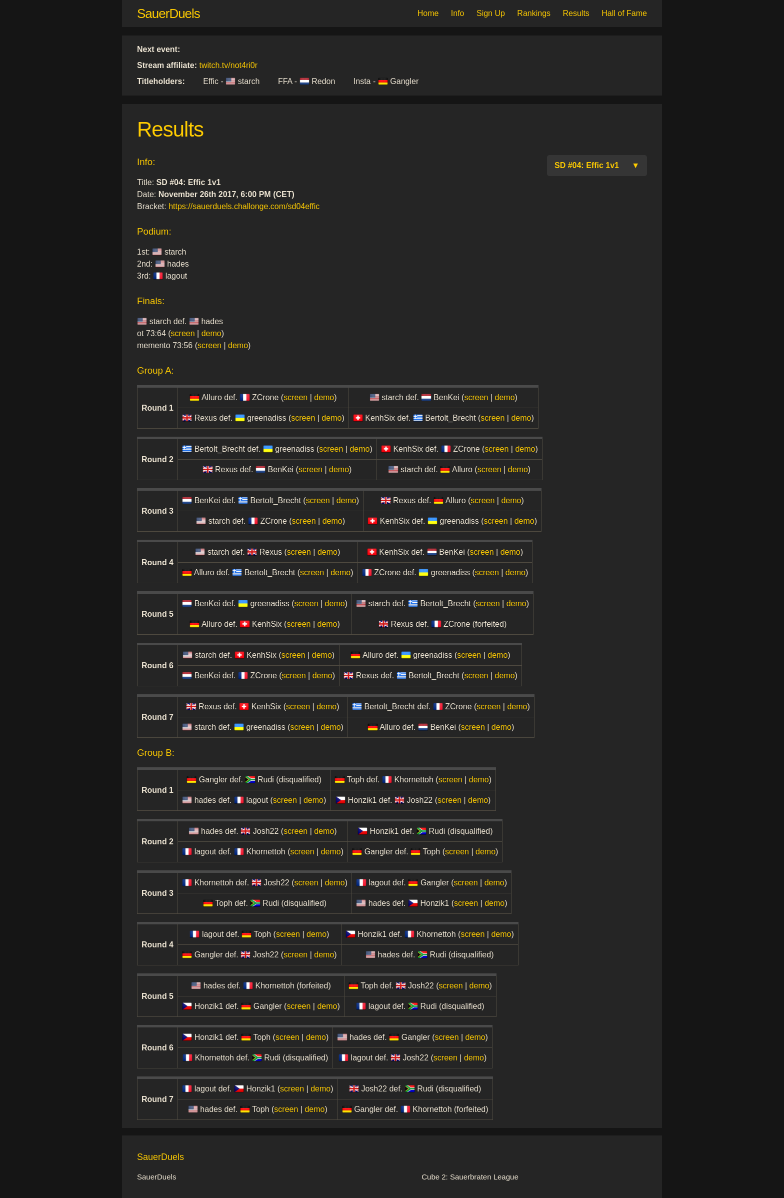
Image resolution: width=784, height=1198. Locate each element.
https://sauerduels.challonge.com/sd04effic (244, 206)
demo (212, 333)
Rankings (533, 13)
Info (457, 13)
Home (428, 13)
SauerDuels (168, 13)
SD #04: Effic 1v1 (597, 166)
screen (183, 333)
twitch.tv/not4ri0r (229, 65)
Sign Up (490, 13)
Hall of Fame (624, 13)
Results (575, 13)
